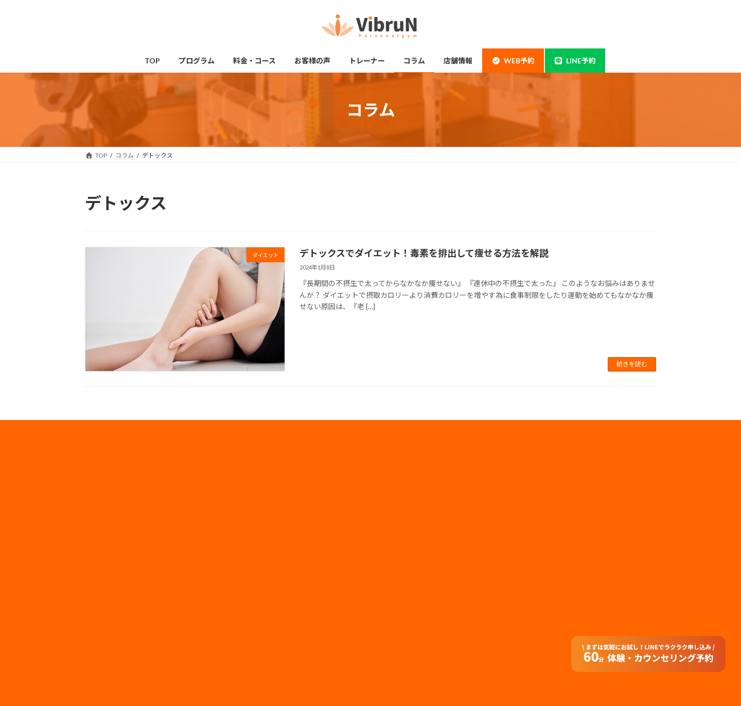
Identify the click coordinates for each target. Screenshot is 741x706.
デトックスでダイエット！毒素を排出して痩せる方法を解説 (424, 253)
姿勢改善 (109, 586)
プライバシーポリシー (418, 509)
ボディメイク (115, 545)
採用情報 (399, 495)
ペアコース (257, 505)
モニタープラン (263, 525)
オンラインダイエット (273, 646)
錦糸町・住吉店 (118, 485)
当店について (115, 525)
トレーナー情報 (264, 565)
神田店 (106, 505)
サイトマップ (406, 563)
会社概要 (399, 481)
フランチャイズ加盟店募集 (424, 550)
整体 (103, 606)
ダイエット (112, 565)
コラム (251, 586)
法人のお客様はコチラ (418, 536)
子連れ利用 (257, 545)
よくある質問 (260, 626)
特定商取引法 (406, 577)
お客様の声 (112, 646)
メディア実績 (405, 522)
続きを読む (631, 364)
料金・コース (260, 485)
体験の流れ (112, 626)
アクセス (254, 606)
